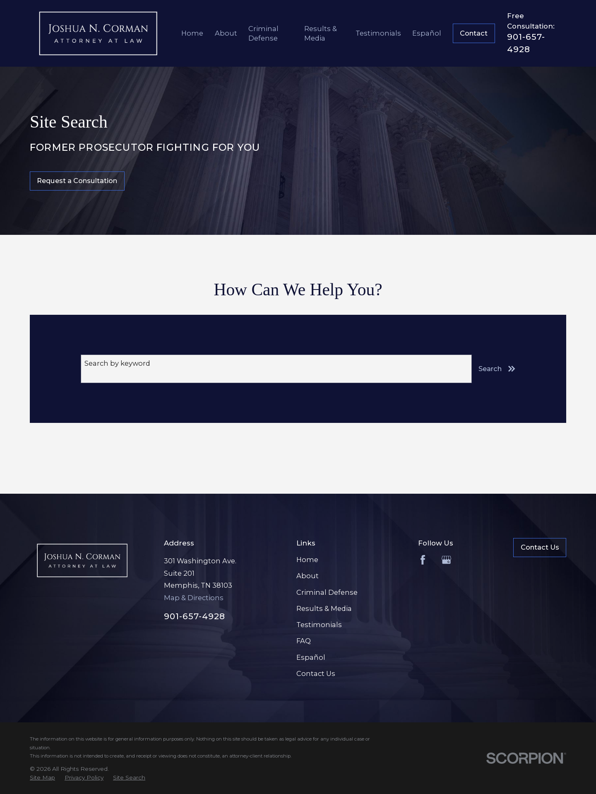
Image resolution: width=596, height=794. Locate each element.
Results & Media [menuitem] (320, 33)
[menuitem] (42, 778)
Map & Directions (193, 598)
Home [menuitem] (192, 33)
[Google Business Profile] (446, 560)
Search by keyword (117, 363)
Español (310, 657)
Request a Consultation (77, 180)
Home (307, 559)
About (307, 576)
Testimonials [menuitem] (378, 33)
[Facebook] (423, 560)
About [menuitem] (226, 33)
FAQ (303, 641)
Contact (474, 33)
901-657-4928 (194, 616)
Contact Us (315, 673)
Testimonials (319, 624)
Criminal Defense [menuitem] (263, 33)
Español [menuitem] (426, 33)
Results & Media (324, 608)
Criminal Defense (327, 592)
